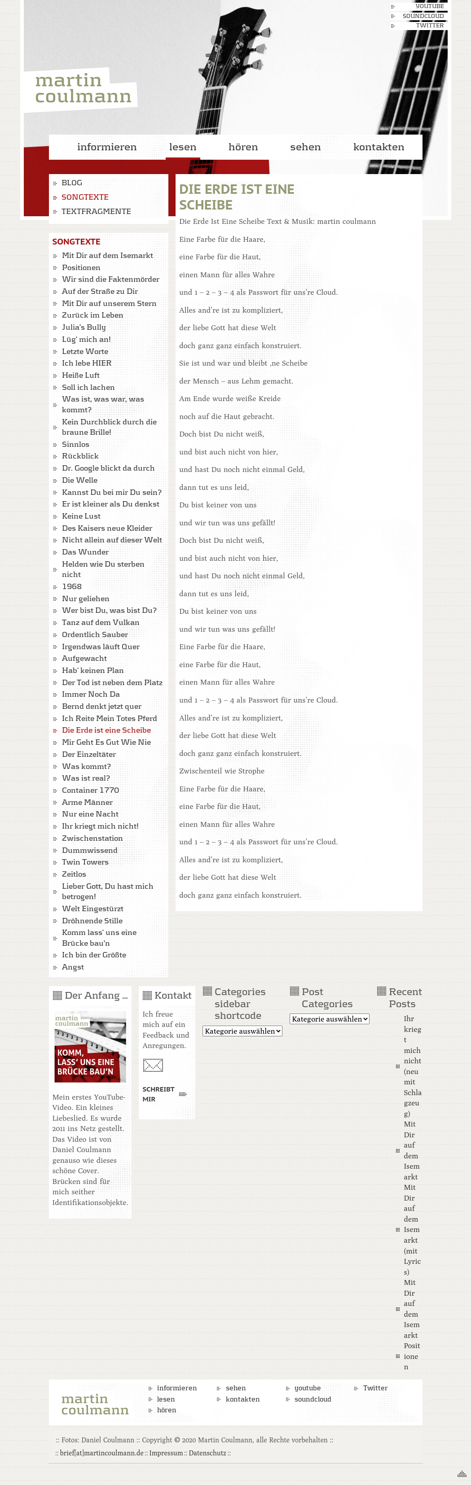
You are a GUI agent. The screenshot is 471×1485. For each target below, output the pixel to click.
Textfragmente (96, 211)
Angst (73, 967)
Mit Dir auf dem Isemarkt (107, 255)
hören (243, 147)
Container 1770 (90, 790)
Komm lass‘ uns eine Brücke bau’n (99, 938)
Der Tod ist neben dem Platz (112, 682)
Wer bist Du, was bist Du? (109, 610)
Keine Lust (81, 516)
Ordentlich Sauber (95, 634)
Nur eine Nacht (90, 814)
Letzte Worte (85, 351)
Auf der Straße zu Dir (100, 291)
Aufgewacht (84, 658)
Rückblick (80, 456)
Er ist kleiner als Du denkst (110, 504)
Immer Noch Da (91, 694)
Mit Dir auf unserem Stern (109, 303)
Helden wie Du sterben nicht (103, 570)
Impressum (166, 1453)
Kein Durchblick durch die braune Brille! (109, 428)
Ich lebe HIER (87, 363)
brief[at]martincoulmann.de (102, 1453)
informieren (107, 147)
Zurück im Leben (92, 315)
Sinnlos (75, 444)
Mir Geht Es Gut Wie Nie (106, 742)
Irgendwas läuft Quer (101, 647)
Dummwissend (90, 850)
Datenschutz (207, 1453)
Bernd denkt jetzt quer (101, 706)
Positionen (81, 267)
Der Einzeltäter (89, 754)
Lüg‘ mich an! (86, 339)
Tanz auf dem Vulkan (101, 622)
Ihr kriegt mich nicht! (100, 826)
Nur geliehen (86, 599)
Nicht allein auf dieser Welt (112, 540)
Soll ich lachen (88, 387)
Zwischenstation (92, 838)
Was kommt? (86, 766)
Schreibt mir (158, 1094)
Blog (72, 183)
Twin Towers (85, 862)
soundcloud (423, 16)
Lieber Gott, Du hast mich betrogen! (108, 892)
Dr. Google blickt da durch (108, 468)
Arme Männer (87, 802)
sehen (305, 147)
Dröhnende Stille (92, 921)
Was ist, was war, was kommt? (103, 405)
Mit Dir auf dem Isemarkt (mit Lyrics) (412, 1229)
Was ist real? (86, 778)
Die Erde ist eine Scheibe (106, 730)
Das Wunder (85, 552)
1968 (72, 586)
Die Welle (79, 480)
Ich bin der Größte (94, 955)
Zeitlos (74, 874)
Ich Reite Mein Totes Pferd (109, 718)
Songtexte (85, 197)
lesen (183, 147)
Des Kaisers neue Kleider (107, 528)
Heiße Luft (81, 375)
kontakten (379, 147)
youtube (430, 6)
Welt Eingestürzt (92, 909)
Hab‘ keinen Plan (93, 670)
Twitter (430, 26)
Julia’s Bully (84, 327)
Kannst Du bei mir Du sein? (112, 492)
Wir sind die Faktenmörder (110, 279)
